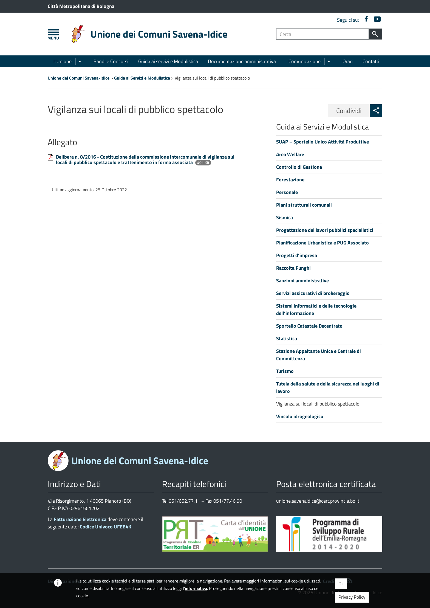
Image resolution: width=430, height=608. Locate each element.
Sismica (284, 217)
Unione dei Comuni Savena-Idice (158, 33)
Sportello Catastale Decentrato (309, 326)
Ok (341, 583)
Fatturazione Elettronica (80, 519)
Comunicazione (304, 61)
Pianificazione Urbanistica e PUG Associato (322, 242)
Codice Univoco (105, 526)
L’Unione (62, 61)
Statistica (286, 338)
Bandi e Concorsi (111, 61)
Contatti (371, 61)
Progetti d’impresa (296, 255)
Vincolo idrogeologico (299, 416)
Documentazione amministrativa (242, 61)
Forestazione (290, 179)
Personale (287, 192)
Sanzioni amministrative (302, 280)
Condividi (348, 111)
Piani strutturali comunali (304, 205)
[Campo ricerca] (322, 34)
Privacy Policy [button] (351, 597)
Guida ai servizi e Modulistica (168, 61)
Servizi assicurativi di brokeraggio (313, 293)
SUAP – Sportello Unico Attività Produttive (322, 141)
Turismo (285, 371)
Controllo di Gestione (299, 167)
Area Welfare (290, 154)
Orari (348, 61)
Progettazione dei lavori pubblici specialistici (324, 230)
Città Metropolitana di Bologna (81, 6)
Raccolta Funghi (293, 268)
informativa (196, 588)
